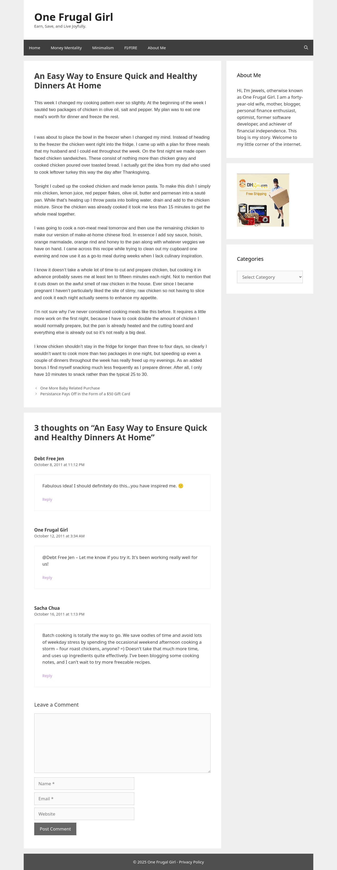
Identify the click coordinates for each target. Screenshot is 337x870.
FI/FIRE (130, 47)
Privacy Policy (191, 861)
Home (34, 47)
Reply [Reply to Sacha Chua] (47, 675)
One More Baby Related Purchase (70, 388)
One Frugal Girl (73, 16)
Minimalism (103, 47)
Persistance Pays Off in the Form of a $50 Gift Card (85, 393)
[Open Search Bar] (306, 48)
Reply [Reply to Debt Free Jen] (47, 499)
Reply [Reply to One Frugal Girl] (47, 577)
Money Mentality (66, 47)
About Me (157, 47)
